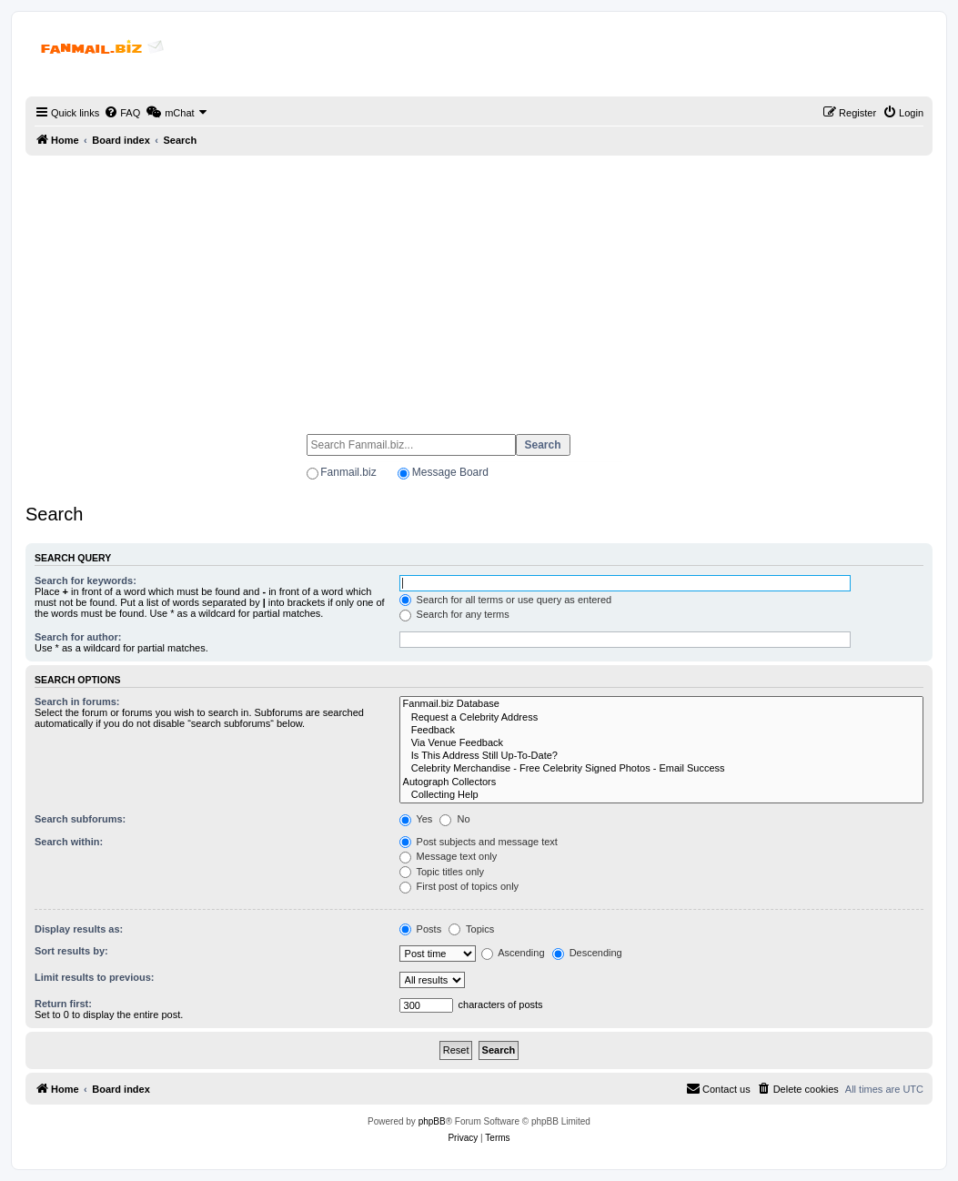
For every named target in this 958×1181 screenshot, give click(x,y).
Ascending (513, 952)
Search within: (69, 841)
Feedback (661, 730)
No (454, 818)
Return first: (63, 1003)
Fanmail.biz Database (661, 704)
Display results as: (79, 929)
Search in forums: (77, 701)
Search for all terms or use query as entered (505, 599)
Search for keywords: (85, 580)
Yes (416, 818)
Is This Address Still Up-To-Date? (661, 756)
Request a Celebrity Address (661, 718)
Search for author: (78, 636)
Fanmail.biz (348, 472)
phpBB (432, 1121)
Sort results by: (71, 950)
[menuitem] (122, 113)
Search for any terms (454, 614)
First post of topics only (459, 886)
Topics (471, 929)
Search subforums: (80, 818)
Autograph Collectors (661, 782)
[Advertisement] (479, 286)
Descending (587, 952)
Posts (420, 929)
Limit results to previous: (94, 977)
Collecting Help (661, 795)
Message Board (450, 472)
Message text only (448, 856)
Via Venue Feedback (661, 743)
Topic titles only (441, 871)
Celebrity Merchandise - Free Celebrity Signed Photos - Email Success (661, 768)
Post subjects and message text (478, 841)
